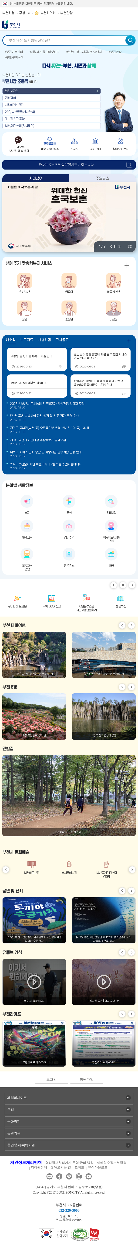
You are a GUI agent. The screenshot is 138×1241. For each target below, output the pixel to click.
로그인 (51, 1079)
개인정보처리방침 (26, 1162)
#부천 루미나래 (14, 57)
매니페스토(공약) (15, 119)
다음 (119, 246)
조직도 (79, 1167)
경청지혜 (10, 98)
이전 (111, 246)
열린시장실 (11, 91)
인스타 (79, 1176)
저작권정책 (39, 1167)
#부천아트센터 (14, 51)
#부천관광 (115, 51)
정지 (115, 246)
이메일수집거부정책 (111, 1162)
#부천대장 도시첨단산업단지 (84, 51)
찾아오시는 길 (60, 1167)
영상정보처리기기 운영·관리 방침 (69, 1162)
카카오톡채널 (69, 1176)
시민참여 (35, 178)
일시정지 (122, 585)
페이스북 (59, 1176)
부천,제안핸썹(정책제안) (19, 126)
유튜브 (88, 1176)
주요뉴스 (102, 178)
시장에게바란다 (14, 105)
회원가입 (87, 1079)
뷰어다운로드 (98, 1167)
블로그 (49, 1176)
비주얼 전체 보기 (129, 246)
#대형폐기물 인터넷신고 (45, 51)
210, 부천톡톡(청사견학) (20, 112)
